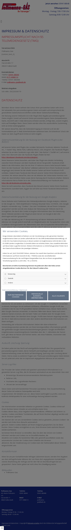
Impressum (23, 290)
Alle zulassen (58, 296)
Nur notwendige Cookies (15, 296)
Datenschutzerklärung (10, 290)
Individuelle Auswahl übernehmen (37, 296)
